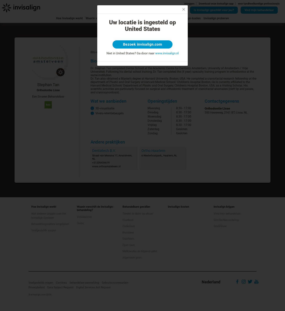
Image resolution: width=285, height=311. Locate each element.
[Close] (183, 9)
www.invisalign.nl (167, 53)
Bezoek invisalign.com (142, 44)
